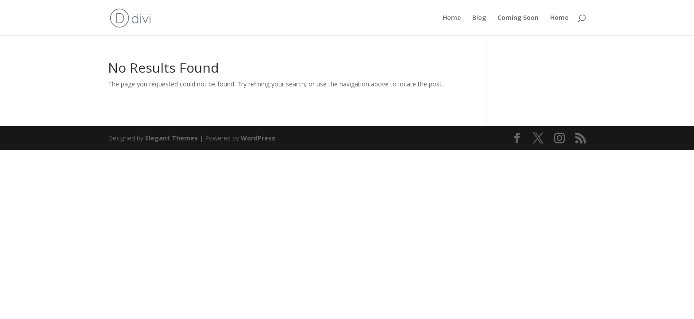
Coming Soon (518, 18)
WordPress (258, 138)
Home (452, 18)
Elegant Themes (171, 138)
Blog (479, 18)
